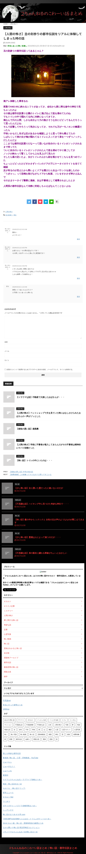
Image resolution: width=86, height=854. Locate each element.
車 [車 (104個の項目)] (5, 739)
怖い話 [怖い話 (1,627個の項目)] (32, 734)
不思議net (7, 701)
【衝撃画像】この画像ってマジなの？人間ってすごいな (31, 474)
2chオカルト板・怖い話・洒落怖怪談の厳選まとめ (23, 823)
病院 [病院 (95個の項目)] (50, 734)
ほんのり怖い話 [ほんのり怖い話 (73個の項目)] (9, 720)
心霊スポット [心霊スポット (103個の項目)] (66, 729)
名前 (6, 342)
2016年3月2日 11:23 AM (19, 287)
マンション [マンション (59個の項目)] (8, 725)
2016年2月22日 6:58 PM (19, 266)
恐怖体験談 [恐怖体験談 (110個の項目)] (41, 734)
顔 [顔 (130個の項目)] (56, 739)
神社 (15, 215)
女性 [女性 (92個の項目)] (20, 729)
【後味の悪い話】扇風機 (27, 429)
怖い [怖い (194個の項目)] (5, 734)
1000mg (6, 709)
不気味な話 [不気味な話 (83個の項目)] (40, 725)
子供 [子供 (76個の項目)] (26, 729)
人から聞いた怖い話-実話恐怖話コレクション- (21, 828)
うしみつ (6, 801)
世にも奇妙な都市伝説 (12, 753)
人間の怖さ (9, 212)
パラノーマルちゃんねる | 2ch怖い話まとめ (20, 832)
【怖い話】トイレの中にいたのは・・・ (34, 460)
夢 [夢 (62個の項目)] (72, 725)
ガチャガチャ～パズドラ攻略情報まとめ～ (20, 806)
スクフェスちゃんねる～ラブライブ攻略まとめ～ (22, 780)
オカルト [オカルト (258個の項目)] (30, 720)
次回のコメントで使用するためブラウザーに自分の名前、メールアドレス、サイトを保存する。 (40, 369)
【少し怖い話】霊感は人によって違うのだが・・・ (38, 537)
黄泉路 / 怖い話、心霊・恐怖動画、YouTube (20, 758)
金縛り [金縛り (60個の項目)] (27, 739)
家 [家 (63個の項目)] (39, 729)
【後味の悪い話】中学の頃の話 (21, 472)
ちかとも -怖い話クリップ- (14, 788)
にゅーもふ (7, 762)
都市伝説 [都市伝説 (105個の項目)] (19, 739)
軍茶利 (5, 775)
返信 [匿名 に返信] (78, 296)
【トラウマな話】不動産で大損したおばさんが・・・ (40, 397)
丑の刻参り (9, 215)
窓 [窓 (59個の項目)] (62, 734)
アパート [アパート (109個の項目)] (21, 720)
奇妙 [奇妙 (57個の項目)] (78, 725)
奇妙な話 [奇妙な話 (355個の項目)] (7, 729)
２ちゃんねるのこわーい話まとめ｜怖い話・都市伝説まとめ (43, 848)
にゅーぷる (7, 771)
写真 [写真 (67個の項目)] (67, 725)
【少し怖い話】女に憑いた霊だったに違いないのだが (39, 488)
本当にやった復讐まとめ (13, 705)
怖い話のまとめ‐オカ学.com (14, 814)
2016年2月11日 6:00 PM (19, 248)
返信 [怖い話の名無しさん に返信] (78, 239)
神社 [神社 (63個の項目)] (56, 734)
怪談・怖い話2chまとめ (12, 784)
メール (6, 351)
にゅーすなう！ (9, 766)
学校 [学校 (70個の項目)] (33, 729)
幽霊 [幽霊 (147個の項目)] (50, 729)
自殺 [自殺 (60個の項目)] (68, 734)
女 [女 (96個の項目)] (14, 729)
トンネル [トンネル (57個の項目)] (73, 720)
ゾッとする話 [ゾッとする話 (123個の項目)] (53, 720)
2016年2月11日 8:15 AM (19, 229)
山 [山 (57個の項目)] (44, 729)
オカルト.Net (8, 797)
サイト (6, 360)
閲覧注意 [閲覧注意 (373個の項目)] (36, 739)
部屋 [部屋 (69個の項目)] (10, 739)
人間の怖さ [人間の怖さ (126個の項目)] (58, 725)
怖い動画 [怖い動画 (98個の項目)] (23, 734)
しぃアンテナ (8, 810)
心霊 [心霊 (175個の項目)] (56, 729)
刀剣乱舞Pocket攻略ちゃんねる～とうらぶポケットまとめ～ (27, 819)
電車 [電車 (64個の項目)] (44, 739)
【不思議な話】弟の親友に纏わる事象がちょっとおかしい (41, 553)
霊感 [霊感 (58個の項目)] (50, 739)
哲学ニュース (8, 793)
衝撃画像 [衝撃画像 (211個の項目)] (76, 734)
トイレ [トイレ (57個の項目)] (64, 720)
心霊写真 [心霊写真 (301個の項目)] (77, 729)
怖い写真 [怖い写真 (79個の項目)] (14, 734)
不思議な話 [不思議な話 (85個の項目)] (19, 725)
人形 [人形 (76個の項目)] (49, 725)
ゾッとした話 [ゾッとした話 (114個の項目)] (41, 720)
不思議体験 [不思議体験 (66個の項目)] (29, 725)
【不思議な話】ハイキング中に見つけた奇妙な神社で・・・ (42, 504)
